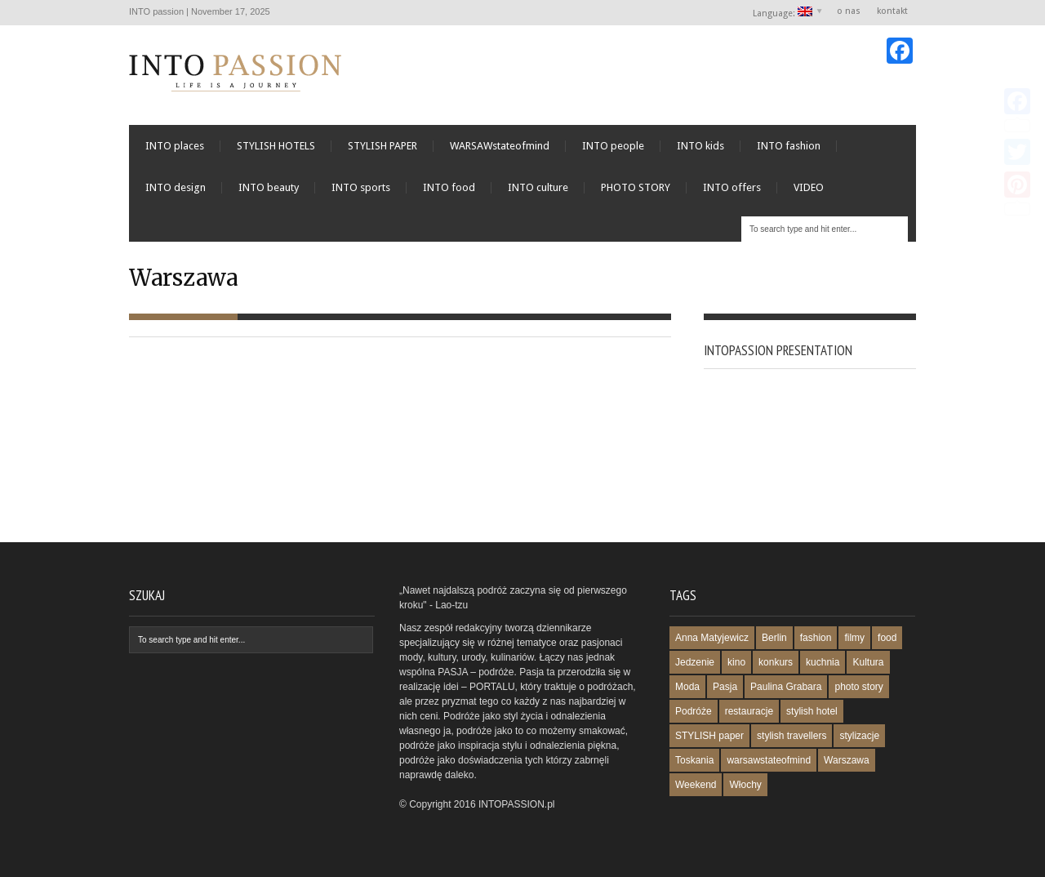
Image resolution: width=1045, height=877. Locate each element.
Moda (687, 686)
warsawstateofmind (769, 760)
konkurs (775, 662)
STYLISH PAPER (382, 146)
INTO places (174, 146)
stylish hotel (812, 711)
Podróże (693, 711)
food (887, 637)
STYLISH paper (709, 735)
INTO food (449, 187)
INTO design (175, 187)
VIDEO (809, 187)
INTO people (613, 146)
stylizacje (859, 735)
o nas (848, 11)
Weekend (695, 784)
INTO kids (700, 146)
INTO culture (538, 187)
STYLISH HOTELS (276, 146)
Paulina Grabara (785, 686)
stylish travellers (791, 735)
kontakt (892, 11)
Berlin (774, 637)
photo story (858, 686)
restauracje (749, 711)
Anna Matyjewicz (712, 637)
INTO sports (360, 187)
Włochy (745, 784)
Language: (783, 13)
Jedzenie (694, 662)
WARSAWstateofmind (499, 146)
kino (736, 662)
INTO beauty (268, 187)
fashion (816, 637)
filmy (854, 637)
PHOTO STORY (635, 187)
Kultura (867, 662)
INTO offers (732, 187)
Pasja (725, 686)
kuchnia (822, 662)
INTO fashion (788, 146)
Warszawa (846, 760)
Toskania (694, 760)
